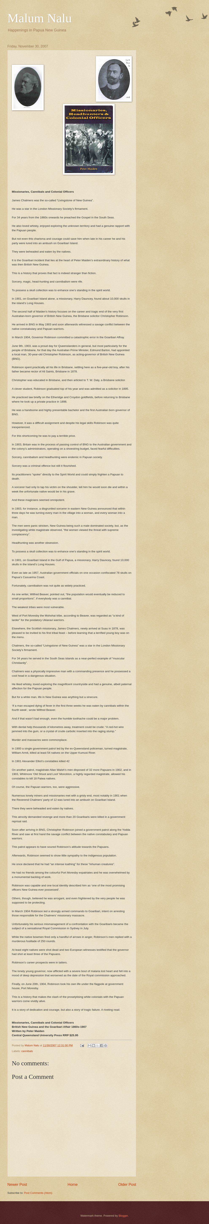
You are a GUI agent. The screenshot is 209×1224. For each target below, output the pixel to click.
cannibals (27, 1051)
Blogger (123, 1215)
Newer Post (17, 1184)
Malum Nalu (39, 18)
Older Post (127, 1184)
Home (73, 1184)
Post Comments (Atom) (38, 1192)
